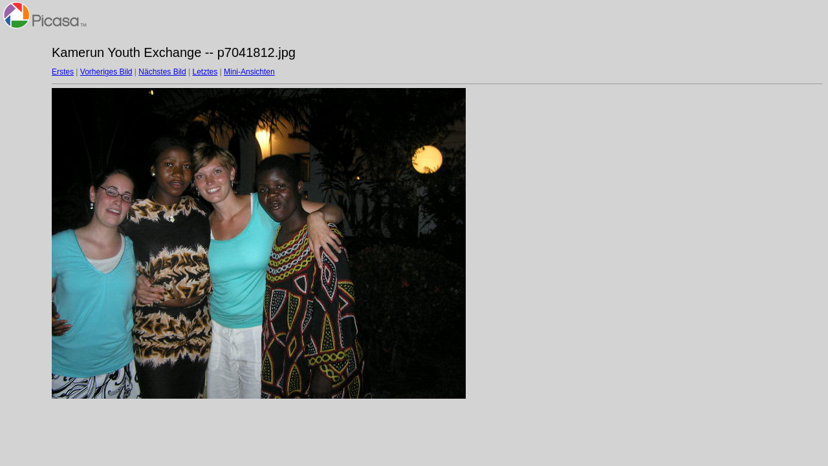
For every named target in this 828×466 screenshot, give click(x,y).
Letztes (205, 71)
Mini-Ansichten (249, 71)
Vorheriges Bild (106, 71)
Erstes (63, 71)
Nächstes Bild (162, 71)
